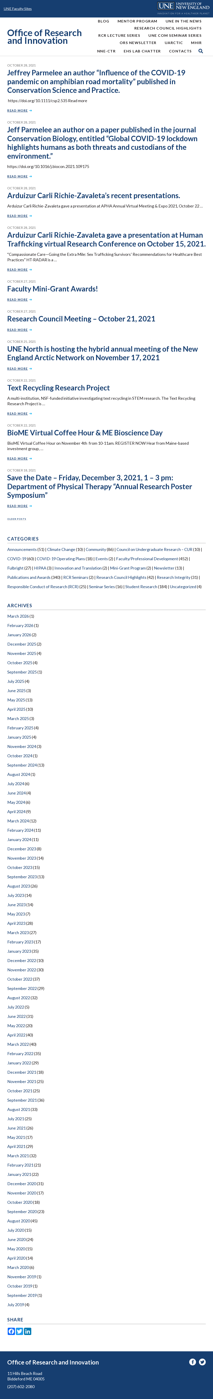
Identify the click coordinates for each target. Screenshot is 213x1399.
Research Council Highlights (168, 28)
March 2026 (18, 616)
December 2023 (21, 848)
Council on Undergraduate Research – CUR (154, 549)
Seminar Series (102, 586)
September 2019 (22, 1295)
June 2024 (16, 792)
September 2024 (22, 764)
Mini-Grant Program (128, 567)
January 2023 (19, 951)
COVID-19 (16, 558)
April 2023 (16, 923)
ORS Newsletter (138, 42)
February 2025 (20, 727)
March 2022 (18, 1044)
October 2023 (19, 867)
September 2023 (22, 876)
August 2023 (18, 885)
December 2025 (21, 644)
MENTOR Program (137, 21)
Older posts (16, 519)
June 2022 (16, 1016)
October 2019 (19, 1285)
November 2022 (21, 969)
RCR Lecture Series (119, 35)
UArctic (174, 42)
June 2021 (16, 1127)
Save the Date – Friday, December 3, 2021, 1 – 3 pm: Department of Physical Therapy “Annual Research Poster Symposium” (99, 486)
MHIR (196, 42)
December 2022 (21, 960)
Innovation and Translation (78, 567)
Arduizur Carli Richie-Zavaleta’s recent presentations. (93, 195)
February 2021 (20, 1164)
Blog (103, 21)
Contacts (180, 51)
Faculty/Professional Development (147, 558)
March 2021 (18, 1155)
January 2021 (19, 1174)
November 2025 (21, 653)
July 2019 (15, 1304)
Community (96, 549)
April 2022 (16, 1034)
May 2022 (16, 1025)
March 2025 (18, 718)
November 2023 (21, 858)
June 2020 (16, 1239)
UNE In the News (184, 21)
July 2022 (15, 1006)
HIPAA (40, 567)
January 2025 (19, 737)
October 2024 (19, 755)
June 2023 (16, 904)
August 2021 (18, 1109)
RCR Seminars (75, 577)
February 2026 (20, 625)
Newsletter (164, 567)
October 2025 (19, 662)
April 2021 (16, 1146)
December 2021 (21, 1072)
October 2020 (19, 1202)
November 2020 (21, 1192)
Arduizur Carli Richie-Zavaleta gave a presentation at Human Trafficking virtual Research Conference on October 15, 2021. (106, 239)
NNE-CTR (106, 51)
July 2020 (15, 1230)
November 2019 (21, 1276)
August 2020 (18, 1220)
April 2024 (16, 811)
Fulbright (15, 567)
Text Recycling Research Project (58, 387)
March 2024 (18, 820)
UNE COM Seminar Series (175, 35)
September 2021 (22, 1100)
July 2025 (15, 681)
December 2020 (21, 1183)
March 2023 (18, 932)
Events (101, 558)
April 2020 (16, 1258)
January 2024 (19, 839)
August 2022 (18, 997)
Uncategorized (183, 586)
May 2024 (16, 802)
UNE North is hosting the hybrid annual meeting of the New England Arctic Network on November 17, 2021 (102, 353)
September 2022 (22, 988)
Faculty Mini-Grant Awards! (52, 288)
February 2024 (20, 830)
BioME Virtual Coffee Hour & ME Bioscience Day (85, 432)
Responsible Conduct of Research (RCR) (43, 586)
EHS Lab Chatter (142, 51)
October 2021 (19, 1090)
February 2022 (20, 1053)
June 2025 (16, 690)
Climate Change (61, 549)
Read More (19, 110)
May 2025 (16, 699)
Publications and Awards (29, 577)
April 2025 (16, 709)
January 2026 (19, 634)
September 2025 (22, 671)
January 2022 (19, 1062)
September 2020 (22, 1211)
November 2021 (21, 1081)
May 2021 (16, 1137)
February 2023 (20, 941)
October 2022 (19, 979)
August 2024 (18, 774)
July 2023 (15, 895)
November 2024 (21, 746)
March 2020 (18, 1267)
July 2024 (15, 783)
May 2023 (16, 913)
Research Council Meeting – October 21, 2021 (81, 318)
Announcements (22, 549)
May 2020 (16, 1248)
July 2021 (15, 1118)
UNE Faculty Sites (18, 8)
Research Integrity (173, 577)
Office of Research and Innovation (44, 36)
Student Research (141, 586)
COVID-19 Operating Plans (61, 558)
